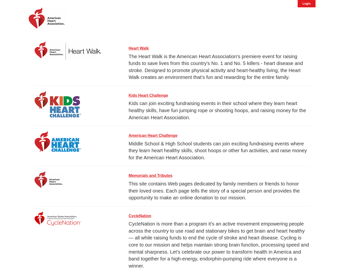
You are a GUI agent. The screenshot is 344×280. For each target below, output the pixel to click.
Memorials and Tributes (151, 175)
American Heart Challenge (153, 135)
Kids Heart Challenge (148, 95)
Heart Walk (139, 48)
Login (307, 3)
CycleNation (140, 216)
